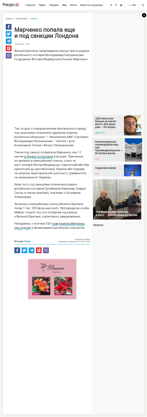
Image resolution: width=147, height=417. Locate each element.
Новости (30, 5)
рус (134, 5)
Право (42, 5)
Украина (53, 5)
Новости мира (21, 19)
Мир (64, 5)
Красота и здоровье (91, 5)
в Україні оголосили (38, 156)
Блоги (73, 5)
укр (130, 5)
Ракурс (27, 241)
